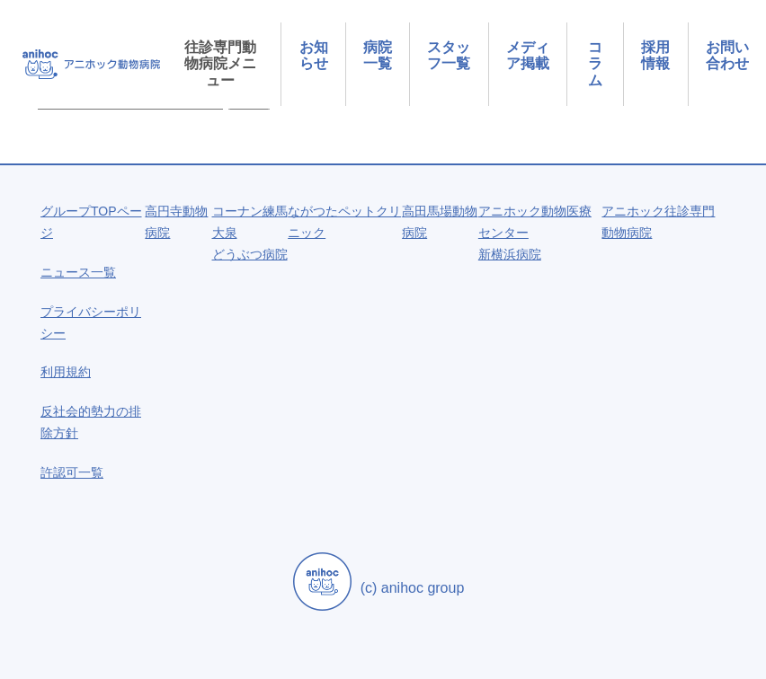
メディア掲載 (527, 55)
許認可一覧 (71, 472)
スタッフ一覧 (448, 55)
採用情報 (655, 55)
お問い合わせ (727, 55)
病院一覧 (377, 55)
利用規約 (65, 372)
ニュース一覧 (78, 272)
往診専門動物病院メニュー (220, 64)
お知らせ (313, 55)
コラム (595, 64)
